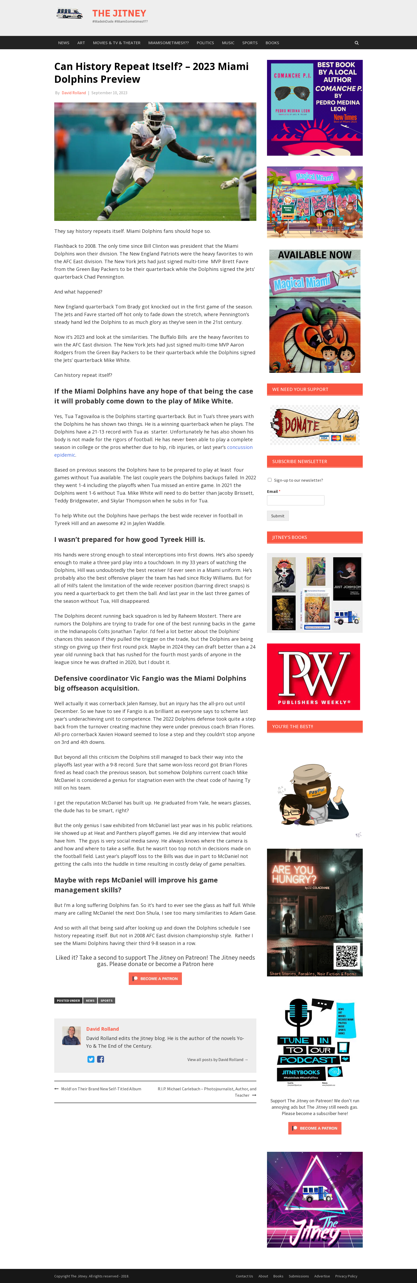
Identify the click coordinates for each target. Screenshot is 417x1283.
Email (274, 491)
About (263, 1276)
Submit (278, 515)
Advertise (322, 1276)
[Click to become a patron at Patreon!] (155, 977)
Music (228, 42)
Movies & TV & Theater (116, 42)
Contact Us (244, 1276)
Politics (205, 42)
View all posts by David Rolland (217, 1059)
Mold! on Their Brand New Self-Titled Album (101, 1088)
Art (81, 42)
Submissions (299, 1276)
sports (250, 42)
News (63, 42)
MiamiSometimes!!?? (168, 42)
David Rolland (74, 92)
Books (272, 42)
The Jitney (119, 13)
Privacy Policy (346, 1276)
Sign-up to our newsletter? (298, 480)
